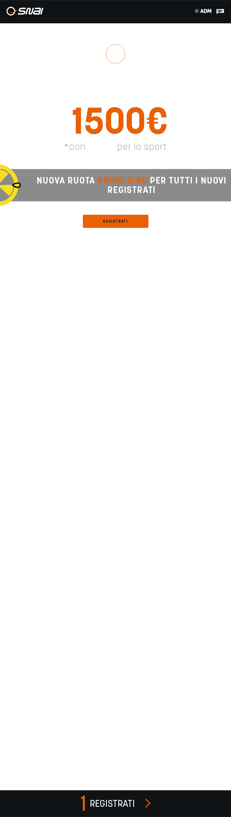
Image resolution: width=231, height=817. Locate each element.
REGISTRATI (115, 221)
